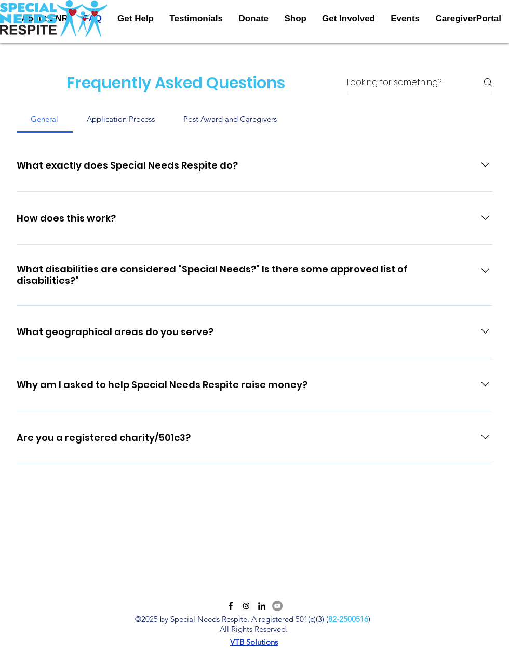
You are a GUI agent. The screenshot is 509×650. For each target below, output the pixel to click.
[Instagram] (246, 606)
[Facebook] (230, 606)
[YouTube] (277, 606)
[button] (348, 18)
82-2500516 (348, 619)
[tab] (45, 119)
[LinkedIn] (262, 606)
